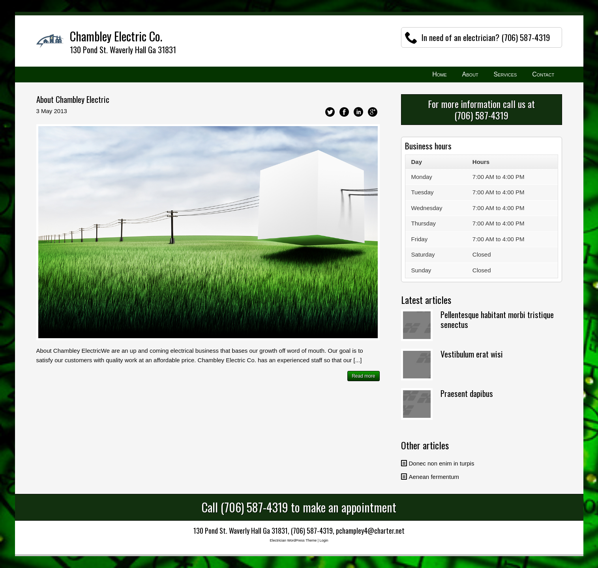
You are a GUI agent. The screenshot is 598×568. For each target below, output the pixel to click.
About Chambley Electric (72, 99)
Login (324, 540)
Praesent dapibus (467, 393)
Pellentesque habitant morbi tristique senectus (497, 319)
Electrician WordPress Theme (293, 540)
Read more (363, 376)
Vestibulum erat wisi (472, 354)
